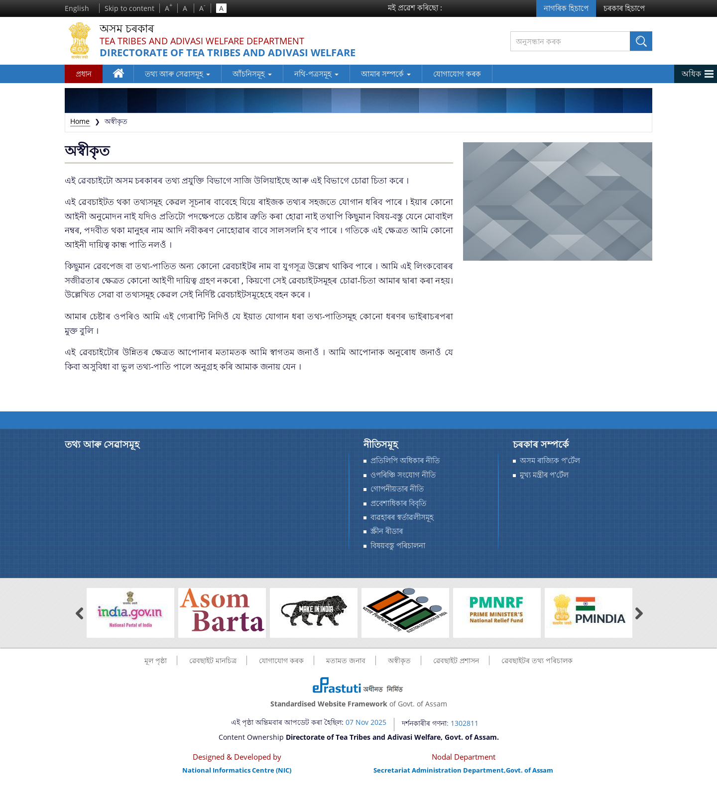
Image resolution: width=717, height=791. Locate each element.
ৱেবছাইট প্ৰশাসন (456, 660)
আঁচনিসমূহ (252, 74)
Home (80, 121)
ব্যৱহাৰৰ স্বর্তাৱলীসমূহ (402, 517)
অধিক (691, 73)
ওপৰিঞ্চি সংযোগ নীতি (403, 475)
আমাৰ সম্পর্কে (386, 74)
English (77, 8)
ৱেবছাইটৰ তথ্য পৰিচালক (537, 660)
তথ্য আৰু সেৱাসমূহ (177, 74)
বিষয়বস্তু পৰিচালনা (397, 545)
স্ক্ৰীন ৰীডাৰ (386, 531)
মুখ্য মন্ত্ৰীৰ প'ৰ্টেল (544, 475)
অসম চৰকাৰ (127, 28)
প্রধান (84, 74)
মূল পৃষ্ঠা (155, 660)
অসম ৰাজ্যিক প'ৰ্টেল (550, 460)
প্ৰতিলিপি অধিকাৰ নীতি (405, 460)
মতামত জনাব (345, 660)
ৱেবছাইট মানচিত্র (213, 660)
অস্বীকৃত (399, 660)
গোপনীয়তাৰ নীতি (397, 489)
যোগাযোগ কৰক (457, 74)
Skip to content (129, 8)
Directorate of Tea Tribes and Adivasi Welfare (228, 53)
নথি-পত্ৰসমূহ (316, 74)
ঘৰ (120, 75)
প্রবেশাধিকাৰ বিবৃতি (398, 503)
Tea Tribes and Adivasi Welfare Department (202, 41)
